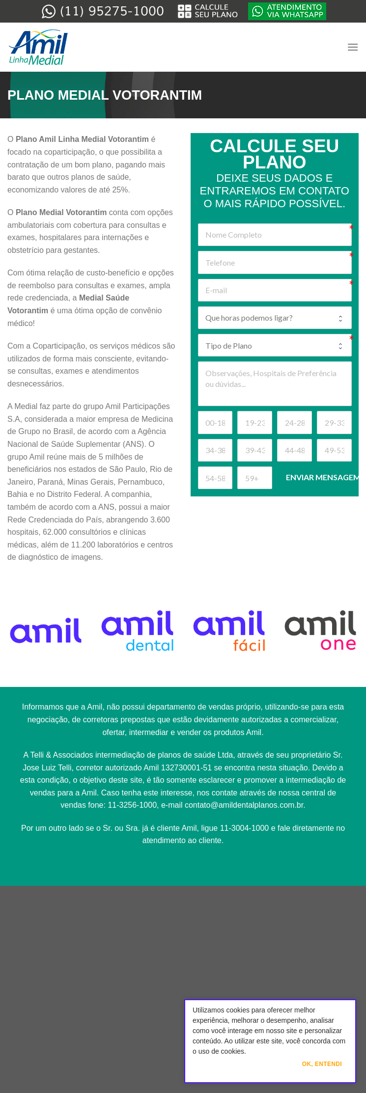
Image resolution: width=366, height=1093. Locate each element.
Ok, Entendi (322, 1064)
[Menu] (353, 47)
